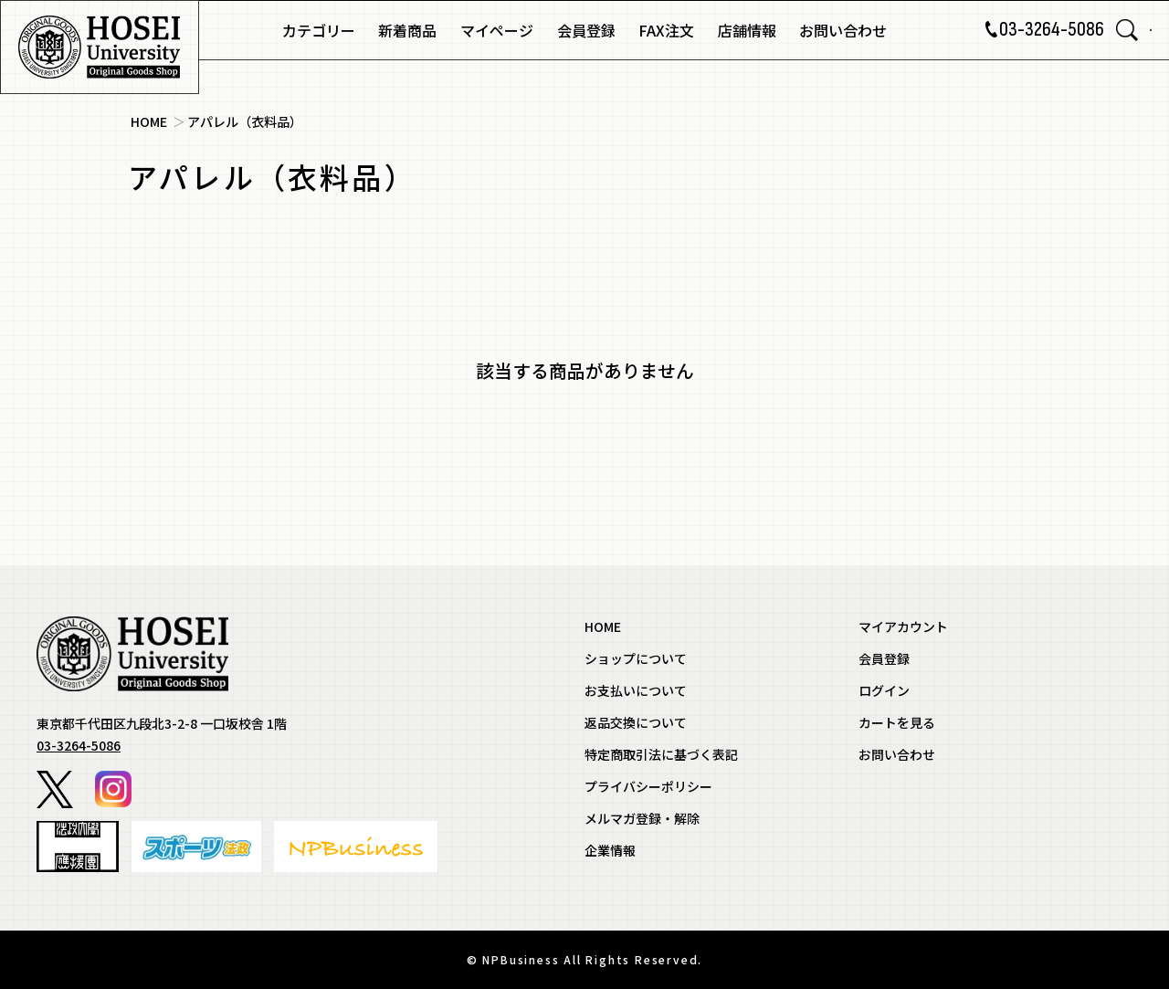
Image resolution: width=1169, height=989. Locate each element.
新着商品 (407, 30)
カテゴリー (318, 30)
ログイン (884, 690)
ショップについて (635, 658)
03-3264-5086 (1024, 30)
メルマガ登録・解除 (642, 818)
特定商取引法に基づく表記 (661, 754)
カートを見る (896, 722)
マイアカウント (903, 626)
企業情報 (610, 850)
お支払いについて (635, 690)
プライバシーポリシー (648, 786)
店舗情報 (747, 30)
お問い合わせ (843, 30)
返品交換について (635, 722)
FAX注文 (666, 30)
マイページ (496, 30)
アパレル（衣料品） (244, 121)
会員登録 (586, 30)
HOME (149, 121)
